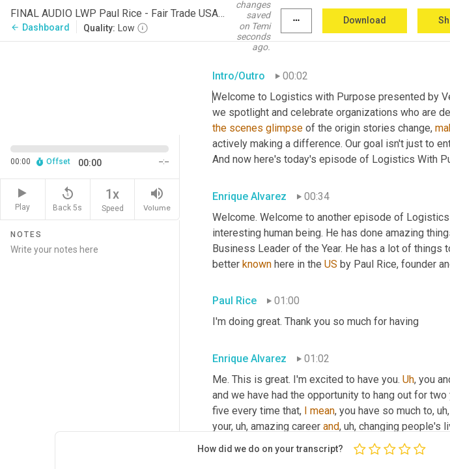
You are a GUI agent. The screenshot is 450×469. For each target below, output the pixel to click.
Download (364, 20)
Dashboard (40, 27)
